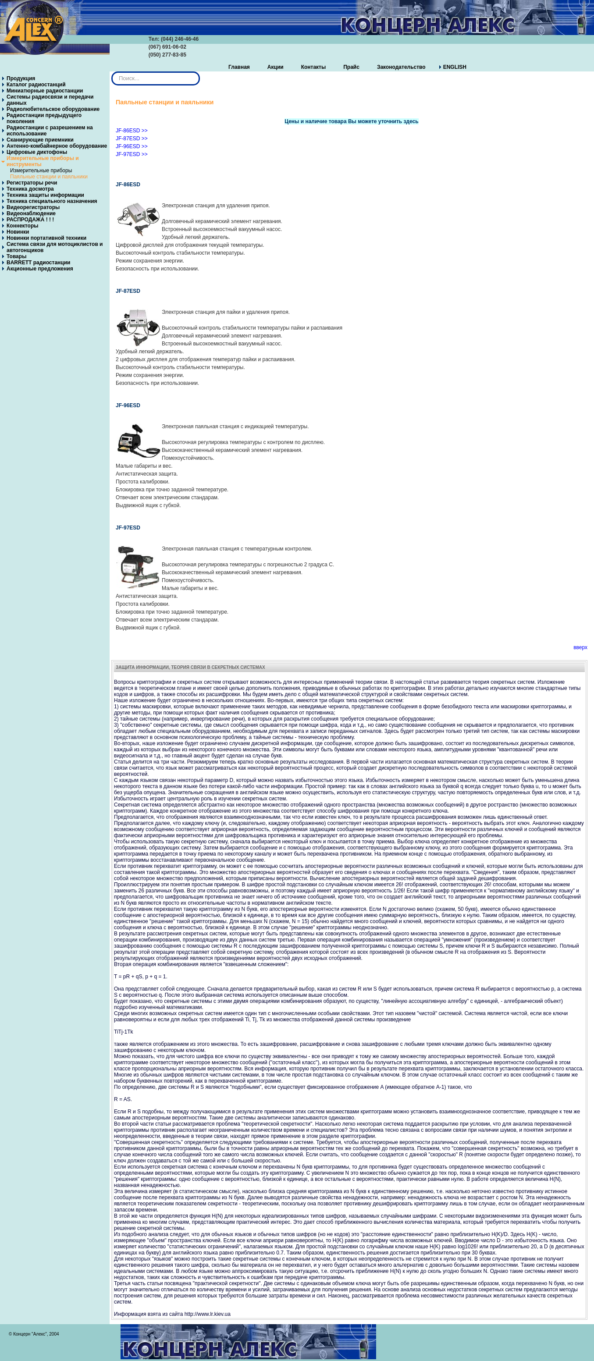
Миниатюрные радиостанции (45, 91)
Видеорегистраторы (33, 207)
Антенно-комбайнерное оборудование (57, 146)
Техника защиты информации (45, 195)
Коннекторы (22, 226)
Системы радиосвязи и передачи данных (50, 100)
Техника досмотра (30, 189)
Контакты (313, 67)
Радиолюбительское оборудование (53, 109)
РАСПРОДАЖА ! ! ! (30, 220)
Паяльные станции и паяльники (49, 177)
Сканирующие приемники (40, 140)
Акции (275, 67)
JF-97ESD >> (132, 154)
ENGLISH (454, 67)
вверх (580, 647)
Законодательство (401, 67)
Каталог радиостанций (36, 85)
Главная (239, 67)
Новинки (18, 232)
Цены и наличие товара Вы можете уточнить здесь (351, 121)
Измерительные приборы (41, 170)
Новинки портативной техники (46, 238)
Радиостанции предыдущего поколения (44, 118)
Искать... (111, 71)
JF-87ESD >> (132, 138)
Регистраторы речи (32, 183)
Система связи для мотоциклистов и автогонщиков (55, 247)
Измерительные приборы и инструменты (43, 161)
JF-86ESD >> (132, 131)
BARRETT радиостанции (38, 262)
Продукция (21, 78)
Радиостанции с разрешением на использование (50, 130)
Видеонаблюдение (31, 213)
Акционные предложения (40, 269)
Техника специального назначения (52, 201)
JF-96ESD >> (132, 146)
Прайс (351, 67)
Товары (16, 256)
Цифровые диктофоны (37, 152)
